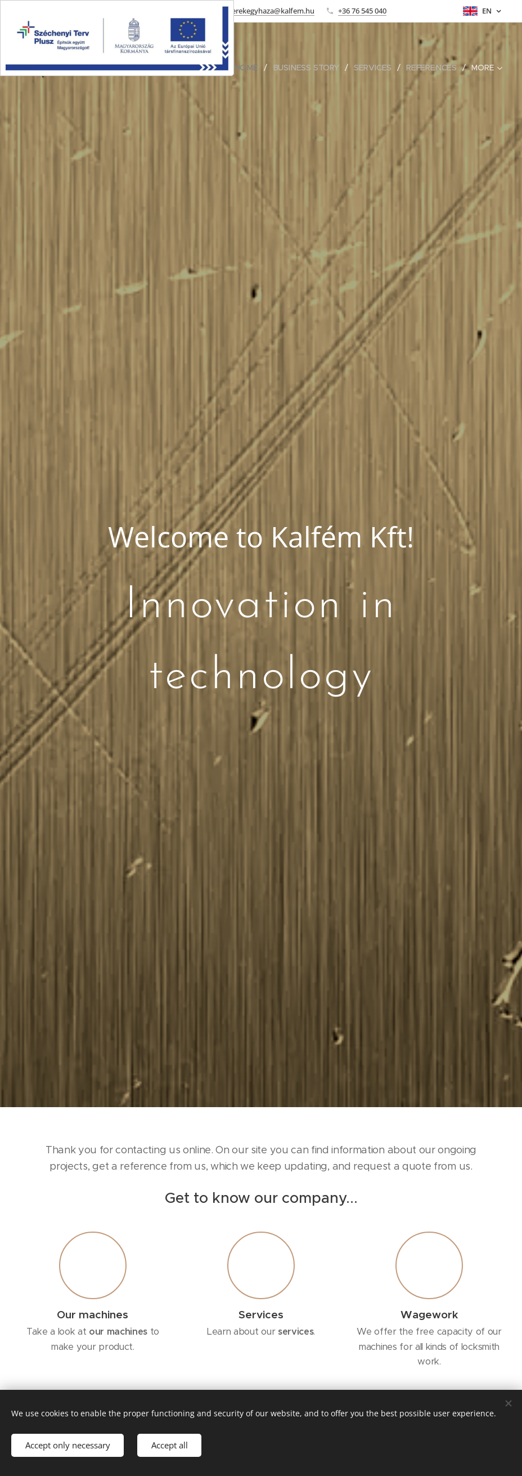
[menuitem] (251, 67)
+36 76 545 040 (362, 11)
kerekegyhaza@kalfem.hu (271, 11)
